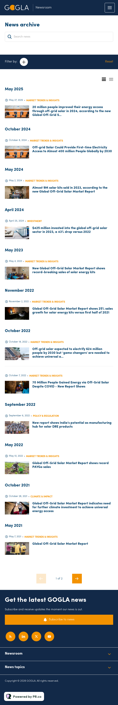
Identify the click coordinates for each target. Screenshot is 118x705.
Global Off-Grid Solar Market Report (60, 544)
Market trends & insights (42, 100)
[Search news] (59, 37)
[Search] (10, 37)
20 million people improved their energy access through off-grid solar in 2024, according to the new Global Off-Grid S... (71, 111)
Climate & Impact (42, 497)
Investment (34, 221)
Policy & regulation (46, 416)
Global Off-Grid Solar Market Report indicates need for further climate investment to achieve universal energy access (71, 507)
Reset (109, 61)
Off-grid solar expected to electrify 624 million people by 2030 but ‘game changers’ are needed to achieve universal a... (71, 353)
